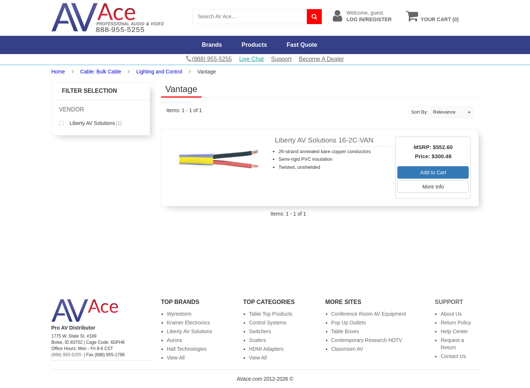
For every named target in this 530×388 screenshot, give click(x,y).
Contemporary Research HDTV (367, 340)
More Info (433, 187)
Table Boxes (345, 331)
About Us (451, 314)
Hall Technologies (187, 349)
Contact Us (453, 356)
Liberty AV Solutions (90, 123)
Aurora (174, 340)
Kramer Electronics (188, 323)
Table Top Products (271, 314)
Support (281, 59)
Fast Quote (302, 45)
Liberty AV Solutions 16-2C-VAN (324, 140)
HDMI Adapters (266, 349)
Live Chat (251, 59)
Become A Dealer (321, 59)
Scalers (257, 340)
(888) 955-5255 (66, 354)
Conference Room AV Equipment (368, 314)
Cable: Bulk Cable (100, 72)
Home (58, 72)
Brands (212, 45)
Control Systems (268, 323)
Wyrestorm (179, 314)
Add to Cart (433, 172)
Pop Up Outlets (348, 323)
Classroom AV (347, 349)
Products (254, 45)
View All (176, 358)
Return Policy (456, 323)
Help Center (454, 331)
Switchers (260, 331)
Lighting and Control (159, 72)
